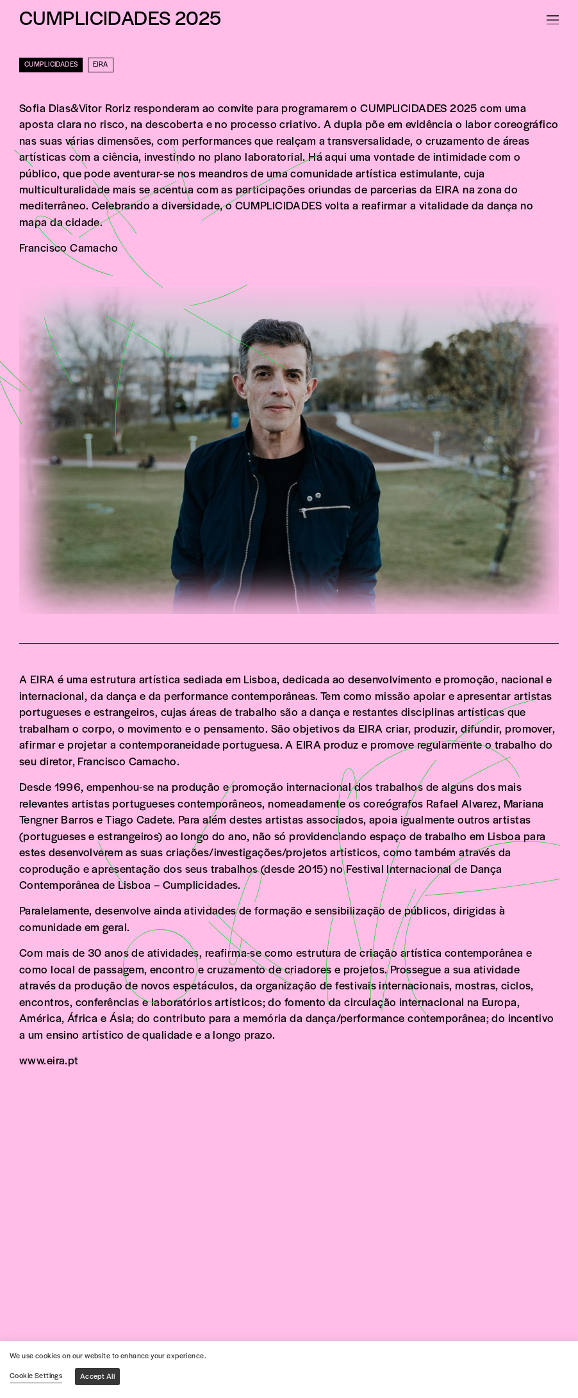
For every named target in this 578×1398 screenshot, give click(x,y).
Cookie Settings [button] (36, 1376)
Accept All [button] (97, 1377)
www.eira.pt (49, 1061)
